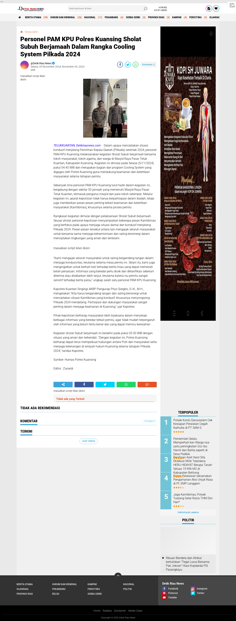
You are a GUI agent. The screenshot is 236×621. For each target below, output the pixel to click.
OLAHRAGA (215, 17)
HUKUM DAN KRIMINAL (62, 17)
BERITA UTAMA (33, 17)
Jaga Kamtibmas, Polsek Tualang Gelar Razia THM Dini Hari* (193, 498)
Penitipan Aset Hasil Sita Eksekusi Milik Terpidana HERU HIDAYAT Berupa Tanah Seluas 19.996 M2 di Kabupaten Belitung (192, 465)
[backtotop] (118, 576)
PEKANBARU (111, 17)
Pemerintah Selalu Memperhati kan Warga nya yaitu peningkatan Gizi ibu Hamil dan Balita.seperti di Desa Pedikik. (191, 446)
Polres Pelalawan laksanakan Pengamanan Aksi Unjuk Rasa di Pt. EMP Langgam (193, 479)
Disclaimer (120, 610)
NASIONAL (90, 17)
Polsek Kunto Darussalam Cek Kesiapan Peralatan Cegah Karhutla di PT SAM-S (192, 424)
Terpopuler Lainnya (188, 512)
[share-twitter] (128, 65)
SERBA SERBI (133, 17)
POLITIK (127, 589)
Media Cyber (135, 610)
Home (96, 610)
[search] (107, 8)
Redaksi (107, 610)
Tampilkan (149, 421)
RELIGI (55, 593)
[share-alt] (63, 384)
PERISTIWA (195, 17)
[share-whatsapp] (135, 65)
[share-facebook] (120, 65)
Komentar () (148, 64)
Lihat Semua (88, 441)
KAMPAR (176, 17)
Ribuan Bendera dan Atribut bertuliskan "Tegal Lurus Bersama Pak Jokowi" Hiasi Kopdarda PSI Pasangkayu (187, 563)
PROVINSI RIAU (156, 17)
